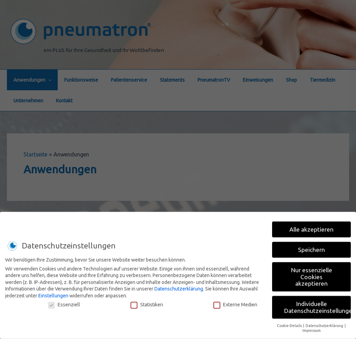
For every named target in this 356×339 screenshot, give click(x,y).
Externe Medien (235, 302)
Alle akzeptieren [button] (311, 227)
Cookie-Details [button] (289, 323)
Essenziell (64, 302)
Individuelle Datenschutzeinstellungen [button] (317, 304)
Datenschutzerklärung (178, 286)
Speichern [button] (311, 247)
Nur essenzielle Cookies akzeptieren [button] (311, 274)
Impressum (311, 328)
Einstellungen (53, 293)
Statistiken (147, 302)
